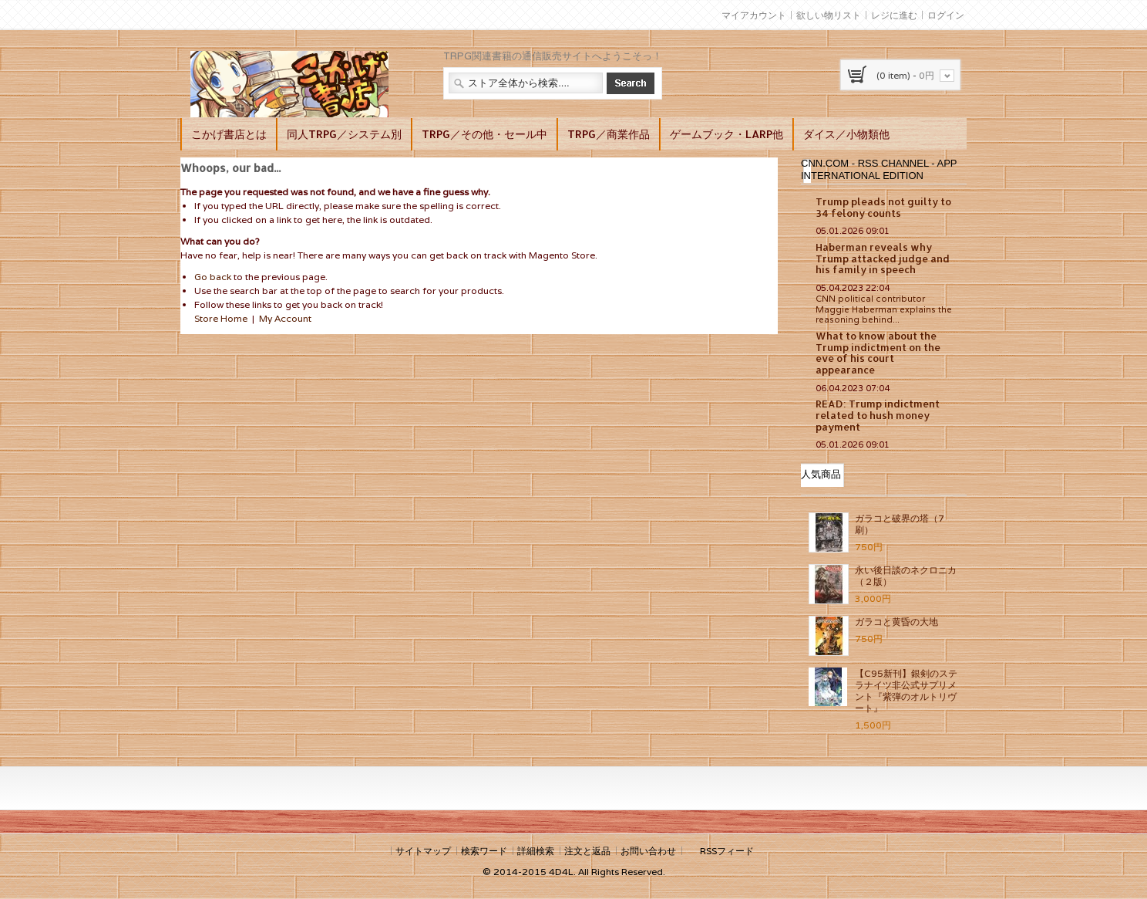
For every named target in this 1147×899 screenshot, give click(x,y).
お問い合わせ (648, 851)
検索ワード (484, 851)
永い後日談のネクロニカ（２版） (906, 575)
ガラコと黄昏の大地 (896, 621)
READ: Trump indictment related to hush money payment (878, 414)
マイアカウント (754, 15)
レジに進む (894, 15)
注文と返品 (587, 851)
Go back (212, 276)
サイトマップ (423, 851)
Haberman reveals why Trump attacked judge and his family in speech (883, 258)
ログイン (945, 15)
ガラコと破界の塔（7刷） (899, 524)
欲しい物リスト (828, 15)
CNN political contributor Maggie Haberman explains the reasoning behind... (884, 309)
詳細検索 (535, 851)
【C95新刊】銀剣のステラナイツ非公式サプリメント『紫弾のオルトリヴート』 (906, 690)
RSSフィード (727, 851)
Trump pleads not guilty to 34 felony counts (883, 207)
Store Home (220, 318)
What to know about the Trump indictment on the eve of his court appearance (878, 353)
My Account (285, 318)
